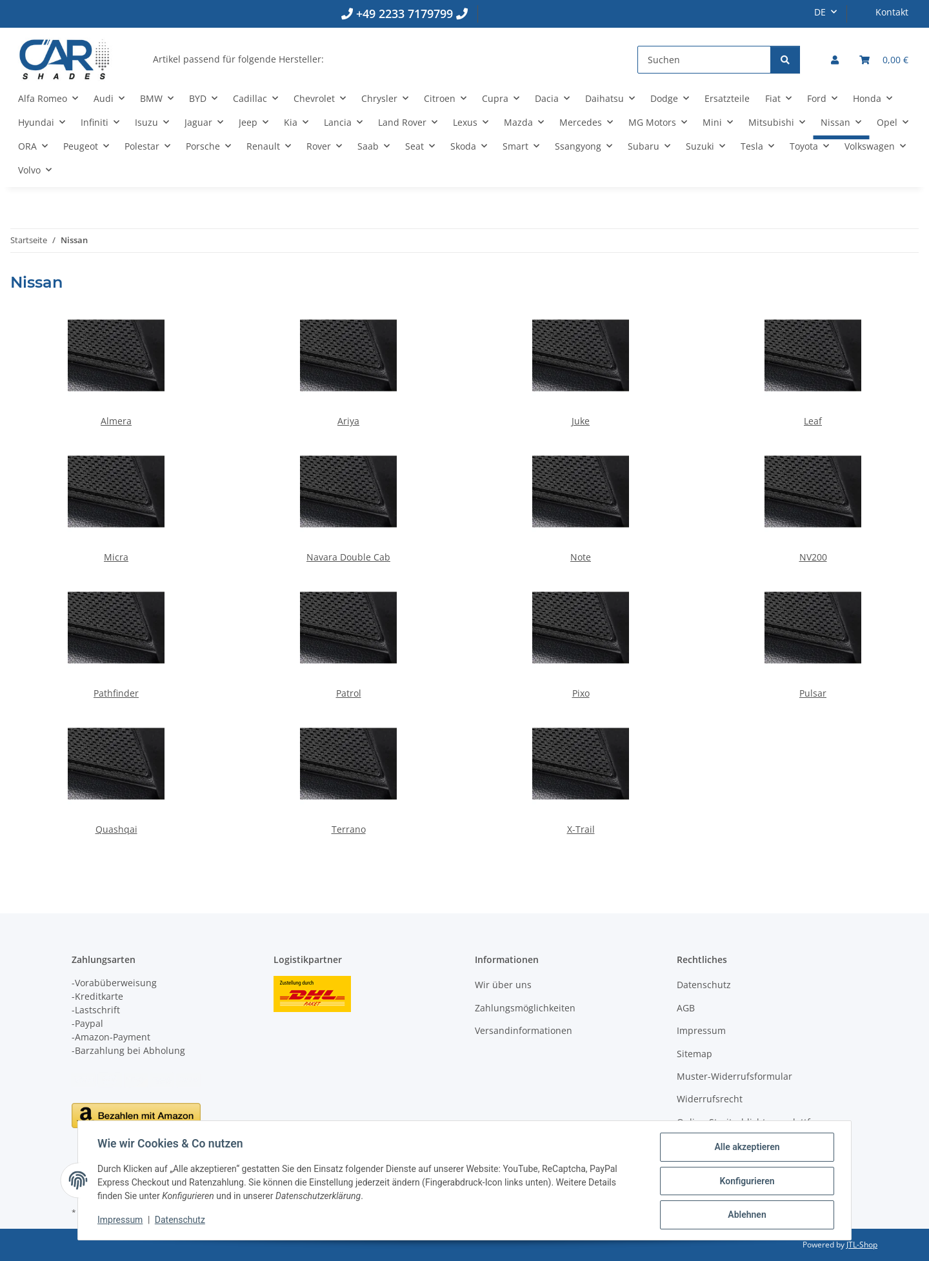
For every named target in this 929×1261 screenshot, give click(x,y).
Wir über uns (503, 984)
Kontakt (891, 12)
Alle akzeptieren (745, 1148)
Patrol (348, 693)
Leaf (813, 421)
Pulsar (812, 693)
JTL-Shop (861, 1244)
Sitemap (694, 1054)
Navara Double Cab (348, 557)
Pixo (581, 693)
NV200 (813, 557)
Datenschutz (181, 1221)
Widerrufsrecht (710, 1099)
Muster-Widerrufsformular (734, 1076)
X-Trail (581, 829)
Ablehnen (745, 1215)
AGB (686, 1008)
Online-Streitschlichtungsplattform (752, 1122)
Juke (581, 421)
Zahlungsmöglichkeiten (525, 1008)
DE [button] (820, 12)
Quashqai (116, 829)
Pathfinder (116, 693)
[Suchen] (704, 60)
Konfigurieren (745, 1182)
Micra (116, 557)
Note (580, 557)
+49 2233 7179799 (404, 13)
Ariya (348, 421)
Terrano (349, 829)
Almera (116, 421)
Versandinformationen (523, 1030)
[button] (835, 59)
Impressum (121, 1221)
